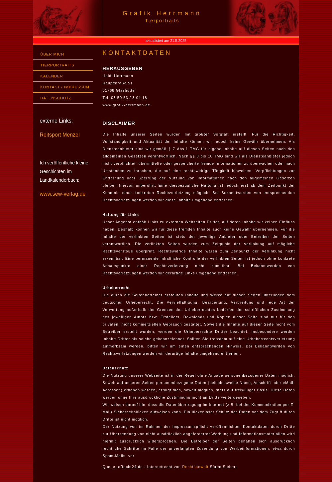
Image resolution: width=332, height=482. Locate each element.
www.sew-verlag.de (63, 194)
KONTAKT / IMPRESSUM (65, 87)
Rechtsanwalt (195, 467)
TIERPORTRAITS (57, 65)
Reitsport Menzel (60, 135)
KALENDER (52, 76)
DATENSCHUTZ (56, 98)
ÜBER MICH (52, 54)
